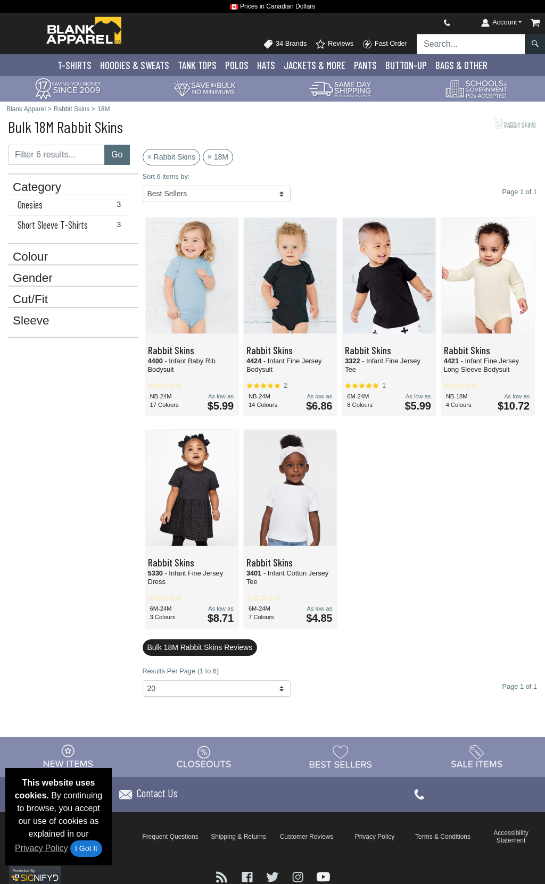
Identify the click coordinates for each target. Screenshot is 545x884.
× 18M (218, 157)
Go (116, 154)
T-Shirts (74, 65)
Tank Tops (197, 65)
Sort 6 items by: (166, 176)
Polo (237, 65)
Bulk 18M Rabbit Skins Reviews (200, 647)
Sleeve (31, 321)
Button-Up (406, 65)
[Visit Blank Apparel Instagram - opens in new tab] (299, 876)
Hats (266, 65)
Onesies (72, 205)
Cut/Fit (30, 299)
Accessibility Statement (510, 836)
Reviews (334, 44)
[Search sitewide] (471, 44)
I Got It (86, 848)
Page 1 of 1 (519, 686)
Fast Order (384, 44)
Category (37, 187)
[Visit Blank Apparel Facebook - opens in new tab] (248, 876)
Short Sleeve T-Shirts (72, 225)
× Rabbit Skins (171, 157)
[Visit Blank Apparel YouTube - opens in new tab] (323, 876)
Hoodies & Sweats (134, 65)
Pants (365, 65)
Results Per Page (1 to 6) (181, 671)
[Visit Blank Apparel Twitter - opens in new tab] (273, 876)
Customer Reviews (307, 836)
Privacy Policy (41, 848)
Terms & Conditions (442, 836)
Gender (33, 278)
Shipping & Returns (238, 836)
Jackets (314, 65)
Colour (30, 257)
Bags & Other (461, 65)
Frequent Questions (170, 836)
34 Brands (285, 44)
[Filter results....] (56, 155)
